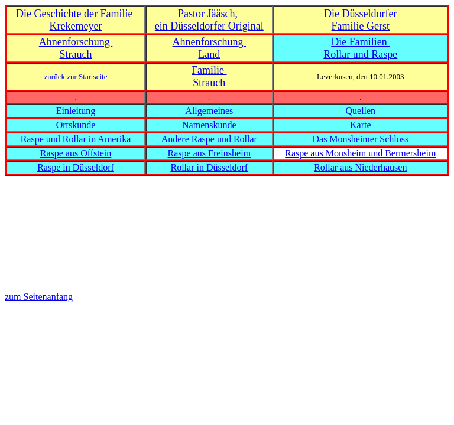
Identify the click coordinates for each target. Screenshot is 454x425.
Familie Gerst (361, 26)
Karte (360, 125)
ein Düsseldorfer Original (209, 26)
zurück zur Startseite (76, 76)
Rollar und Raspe (360, 54)
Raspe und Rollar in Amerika (76, 139)
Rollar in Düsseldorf (209, 167)
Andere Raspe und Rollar (209, 139)
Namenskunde (209, 125)
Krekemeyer (76, 26)
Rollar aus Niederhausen (360, 167)
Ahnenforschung (75, 42)
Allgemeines (209, 111)
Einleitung (76, 111)
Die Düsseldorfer (360, 13)
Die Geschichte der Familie (75, 13)
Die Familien (360, 42)
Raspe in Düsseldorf (75, 167)
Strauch (76, 54)
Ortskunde (76, 125)
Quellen (360, 111)
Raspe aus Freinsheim (209, 153)
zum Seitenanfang (39, 297)
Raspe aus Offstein (76, 153)
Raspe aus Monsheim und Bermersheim (360, 153)
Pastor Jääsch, (209, 13)
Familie (209, 70)
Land (209, 54)
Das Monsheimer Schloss (360, 139)
